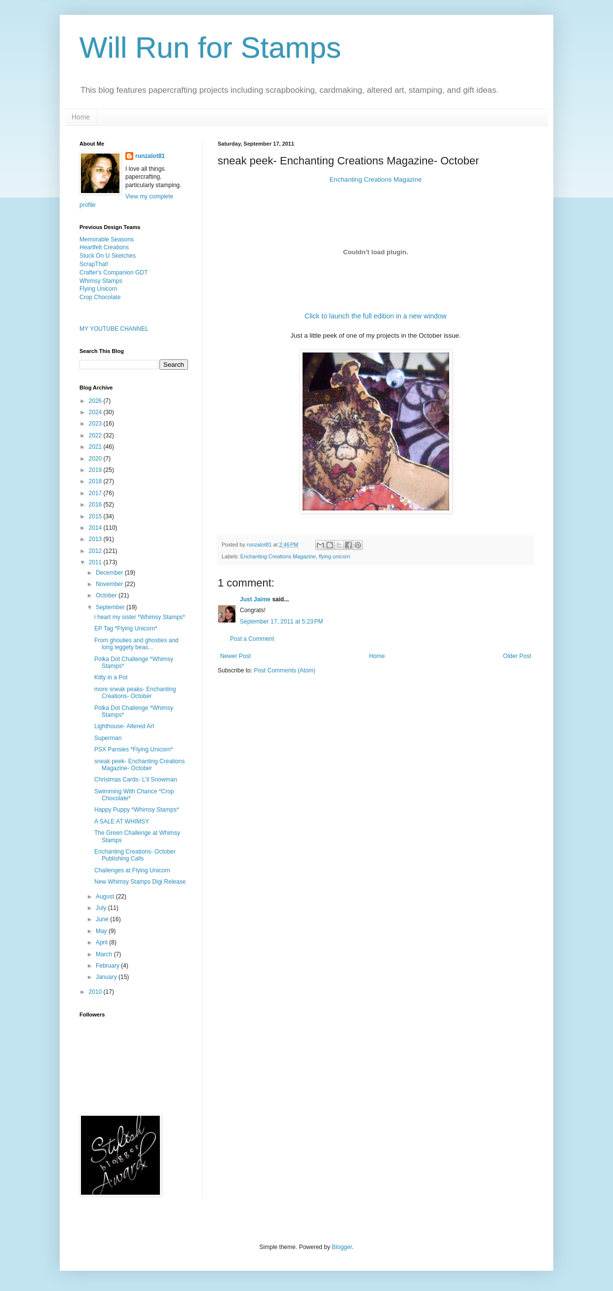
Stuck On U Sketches (107, 255)
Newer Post (235, 656)
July (102, 907)
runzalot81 (150, 156)
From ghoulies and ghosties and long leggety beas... (136, 644)
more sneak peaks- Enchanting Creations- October (135, 693)
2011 (96, 562)
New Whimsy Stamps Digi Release (140, 881)
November (110, 584)
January (107, 977)
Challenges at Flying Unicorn (132, 870)
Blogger (342, 1247)
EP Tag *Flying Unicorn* (125, 628)
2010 (96, 991)
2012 (96, 551)
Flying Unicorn (98, 288)
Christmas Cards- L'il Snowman (135, 779)
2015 (96, 516)
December (110, 572)
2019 (96, 470)
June (103, 919)
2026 (96, 400)
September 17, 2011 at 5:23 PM (281, 621)
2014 (96, 527)
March (105, 954)
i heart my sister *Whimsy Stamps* (139, 617)
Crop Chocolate (99, 297)
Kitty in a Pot (110, 677)
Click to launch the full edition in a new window (376, 316)
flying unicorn (334, 556)
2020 (96, 458)
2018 (96, 481)
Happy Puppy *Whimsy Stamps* (136, 809)
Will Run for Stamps (210, 47)
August (106, 896)
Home (81, 117)
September (111, 607)
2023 (96, 423)
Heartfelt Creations (104, 247)
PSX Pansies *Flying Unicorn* (133, 749)
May (102, 931)
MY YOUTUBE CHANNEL (114, 328)
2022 (96, 435)
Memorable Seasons (106, 239)
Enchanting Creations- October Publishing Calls (135, 855)
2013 (96, 539)
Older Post (517, 656)
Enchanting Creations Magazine (376, 179)
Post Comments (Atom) (284, 670)
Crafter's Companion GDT (113, 272)
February (108, 965)
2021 (96, 446)
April (102, 942)
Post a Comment (252, 638)
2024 (96, 412)
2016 (96, 504)
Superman (107, 738)
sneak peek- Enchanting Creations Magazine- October (139, 765)
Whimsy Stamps (100, 280)
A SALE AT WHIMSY (121, 821)
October (107, 595)
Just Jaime (255, 599)
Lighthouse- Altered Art (124, 726)
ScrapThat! (94, 264)
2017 (96, 493)
